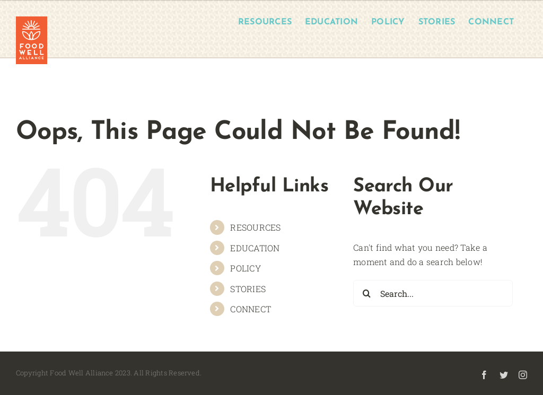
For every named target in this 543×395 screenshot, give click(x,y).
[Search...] (433, 293)
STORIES (248, 288)
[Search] (366, 293)
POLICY (245, 268)
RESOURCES (255, 227)
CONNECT (250, 308)
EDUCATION (254, 247)
